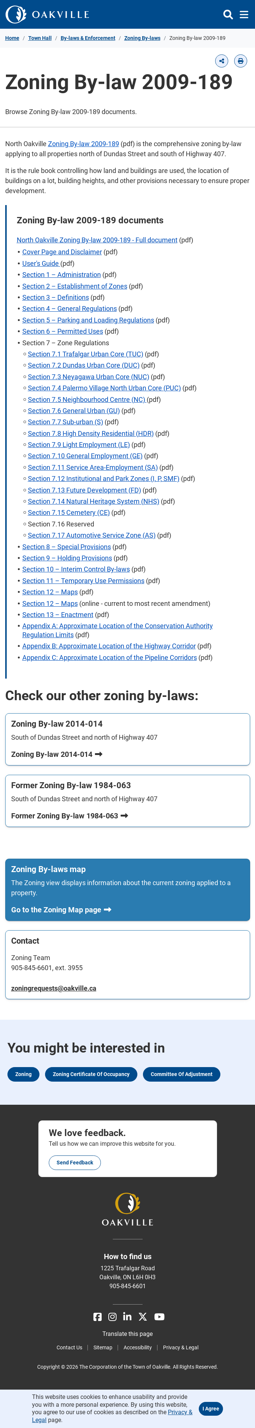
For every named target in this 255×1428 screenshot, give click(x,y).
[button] (221, 60)
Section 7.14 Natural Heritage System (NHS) (93, 501)
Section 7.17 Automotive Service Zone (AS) (92, 535)
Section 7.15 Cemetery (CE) (69, 512)
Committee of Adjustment (182, 1074)
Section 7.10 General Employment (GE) (85, 456)
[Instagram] (112, 1317)
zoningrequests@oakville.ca (53, 988)
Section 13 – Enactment (57, 615)
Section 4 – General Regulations (69, 308)
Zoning (23, 1074)
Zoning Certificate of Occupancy (91, 1074)
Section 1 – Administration (61, 275)
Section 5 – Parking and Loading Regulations (88, 320)
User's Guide (41, 263)
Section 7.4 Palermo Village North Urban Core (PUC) (104, 388)
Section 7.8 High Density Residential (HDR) (91, 433)
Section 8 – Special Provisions (66, 547)
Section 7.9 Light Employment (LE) (79, 445)
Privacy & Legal (180, 1347)
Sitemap (102, 1347)
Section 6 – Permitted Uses (62, 331)
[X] (142, 1317)
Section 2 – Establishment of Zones (74, 286)
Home (12, 38)
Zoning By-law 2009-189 (83, 144)
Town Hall (40, 38)
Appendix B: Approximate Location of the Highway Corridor (109, 646)
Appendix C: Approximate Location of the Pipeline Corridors (109, 657)
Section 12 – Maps (50, 592)
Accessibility (138, 1347)
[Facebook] (97, 1317)
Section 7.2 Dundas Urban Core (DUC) (84, 365)
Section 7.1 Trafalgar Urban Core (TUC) (85, 354)
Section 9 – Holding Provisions (67, 558)
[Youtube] (159, 1317)
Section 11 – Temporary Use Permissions (83, 581)
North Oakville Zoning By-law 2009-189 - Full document (97, 240)
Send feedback (75, 1163)
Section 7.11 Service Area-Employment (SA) (93, 467)
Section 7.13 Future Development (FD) (84, 490)
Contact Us (69, 1347)
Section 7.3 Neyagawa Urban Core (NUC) (88, 377)
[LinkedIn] (127, 1317)
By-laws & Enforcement (88, 38)
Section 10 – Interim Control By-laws (76, 569)
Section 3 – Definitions (55, 297)
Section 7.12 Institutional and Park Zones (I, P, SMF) (103, 478)
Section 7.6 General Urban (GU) (74, 411)
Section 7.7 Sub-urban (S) (65, 422)
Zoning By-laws (142, 38)
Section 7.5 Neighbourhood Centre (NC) (87, 399)
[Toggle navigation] (242, 14)
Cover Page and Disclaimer (62, 252)
